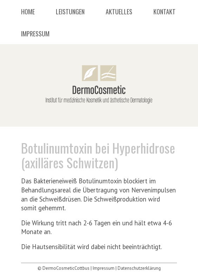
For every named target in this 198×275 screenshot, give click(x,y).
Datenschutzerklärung (139, 268)
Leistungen (70, 12)
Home (28, 12)
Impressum (35, 34)
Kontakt (164, 12)
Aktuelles (119, 12)
